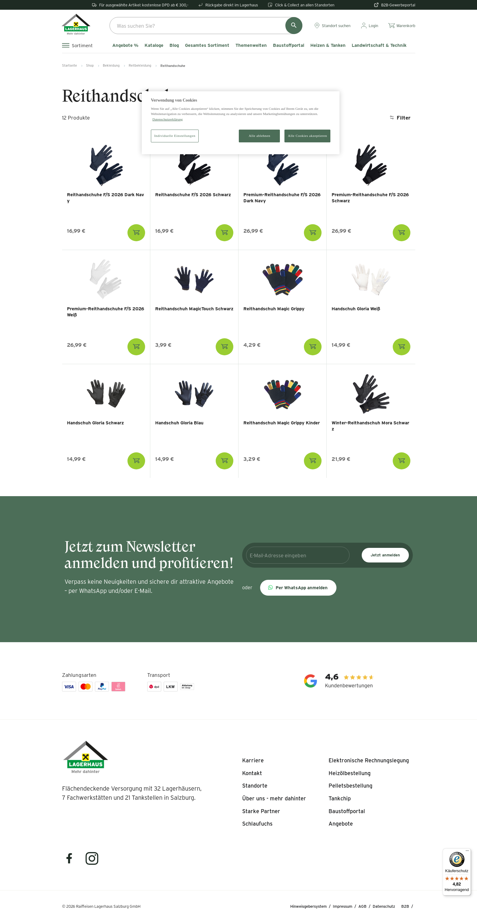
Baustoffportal (288, 45)
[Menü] (467, 852)
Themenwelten (251, 45)
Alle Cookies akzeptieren (307, 135)
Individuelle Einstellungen (174, 135)
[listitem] (253, 760)
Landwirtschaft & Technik (379, 45)
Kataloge (153, 45)
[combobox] (206, 25)
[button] (298, 588)
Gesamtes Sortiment (207, 45)
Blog (174, 45)
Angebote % (125, 45)
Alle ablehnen (259, 135)
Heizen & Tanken (328, 45)
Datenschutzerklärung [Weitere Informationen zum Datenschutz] (167, 119)
